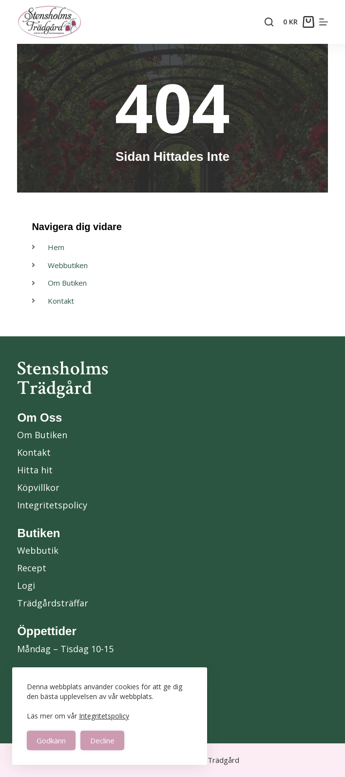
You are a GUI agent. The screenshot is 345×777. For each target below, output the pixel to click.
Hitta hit (35, 470)
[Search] (269, 22)
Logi (26, 585)
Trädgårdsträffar (52, 603)
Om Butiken (42, 435)
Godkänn (51, 740)
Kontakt (34, 452)
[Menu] (323, 22)
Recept (31, 568)
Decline (102, 740)
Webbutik (37, 550)
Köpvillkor (38, 487)
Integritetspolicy (104, 715)
